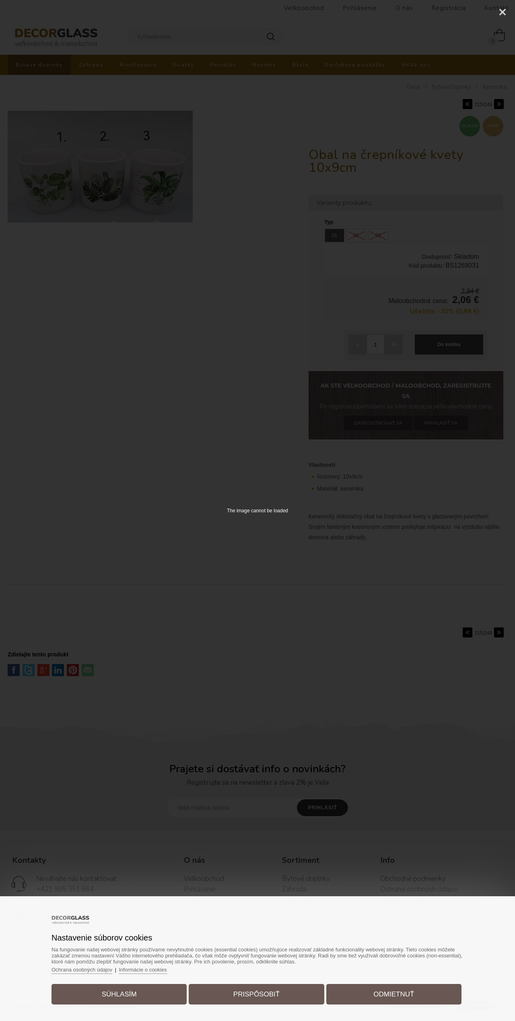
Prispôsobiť (256, 994)
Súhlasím (119, 994)
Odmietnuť (393, 994)
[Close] (502, 12)
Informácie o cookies (143, 970)
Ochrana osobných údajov (82, 970)
